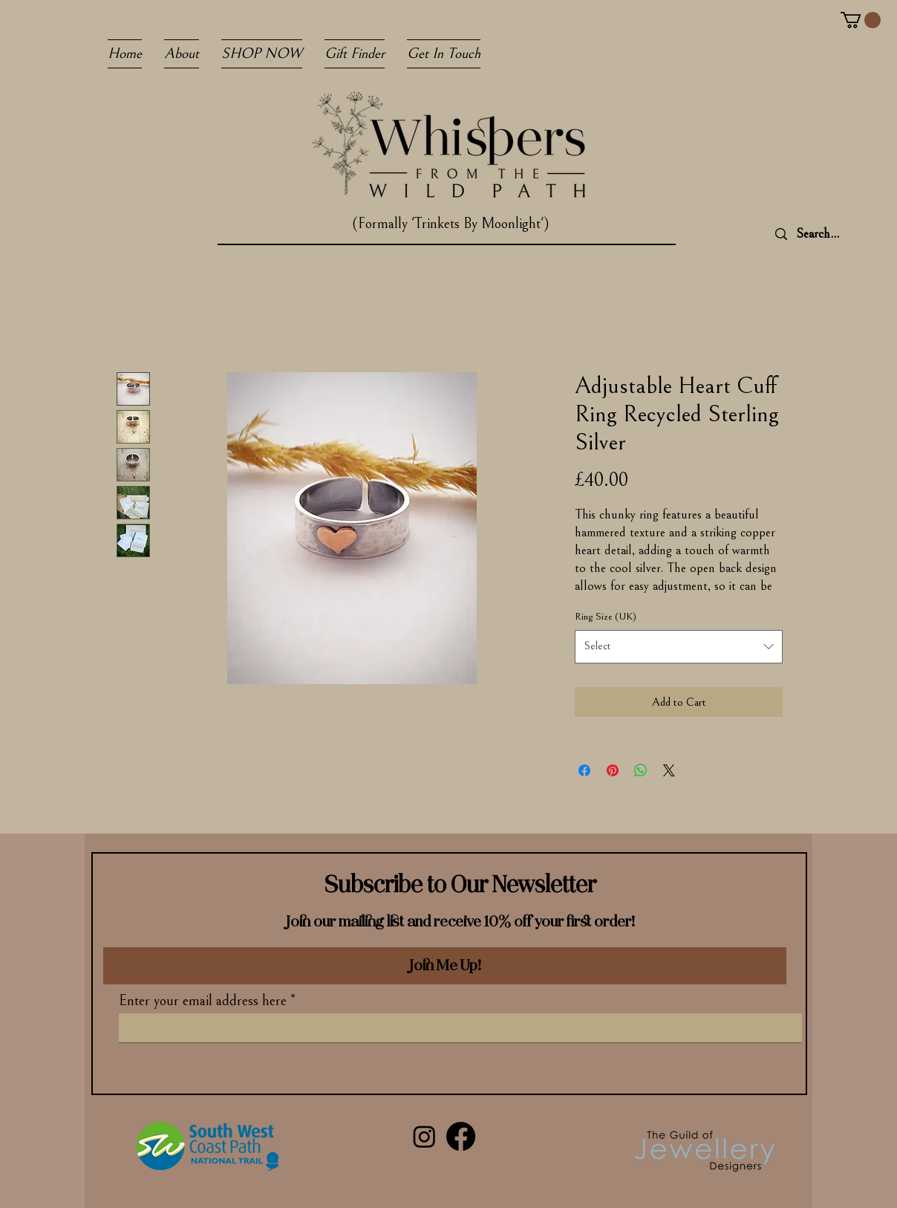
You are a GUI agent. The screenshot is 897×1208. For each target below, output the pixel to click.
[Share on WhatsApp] (641, 770)
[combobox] (679, 646)
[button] (861, 20)
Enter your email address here (203, 1001)
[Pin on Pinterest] (613, 770)
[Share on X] (669, 770)
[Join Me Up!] (444, 965)
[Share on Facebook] (584, 770)
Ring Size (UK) (605, 617)
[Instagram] (424, 1136)
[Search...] (840, 234)
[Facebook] (460, 1136)
